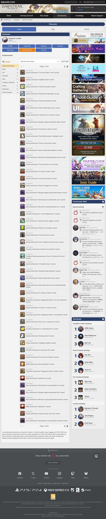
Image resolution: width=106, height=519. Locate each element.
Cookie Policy (65, 483)
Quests (10, 86)
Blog (53, 29)
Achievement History (8, 66)
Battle (10, 69)
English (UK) (89, 2)
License (39, 483)
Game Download (53, 462)
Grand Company (10, 92)
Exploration (10, 89)
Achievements (27, 50)
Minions (43, 46)
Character (10, 76)
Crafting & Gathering (10, 82)
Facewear (10, 50)
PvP (10, 72)
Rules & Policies (47, 483)
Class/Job (27, 46)
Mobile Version (54, 450)
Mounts (60, 46)
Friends (43, 50)
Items (10, 79)
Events (86, 29)
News (34, 478)
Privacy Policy (56, 483)
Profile (19, 29)
